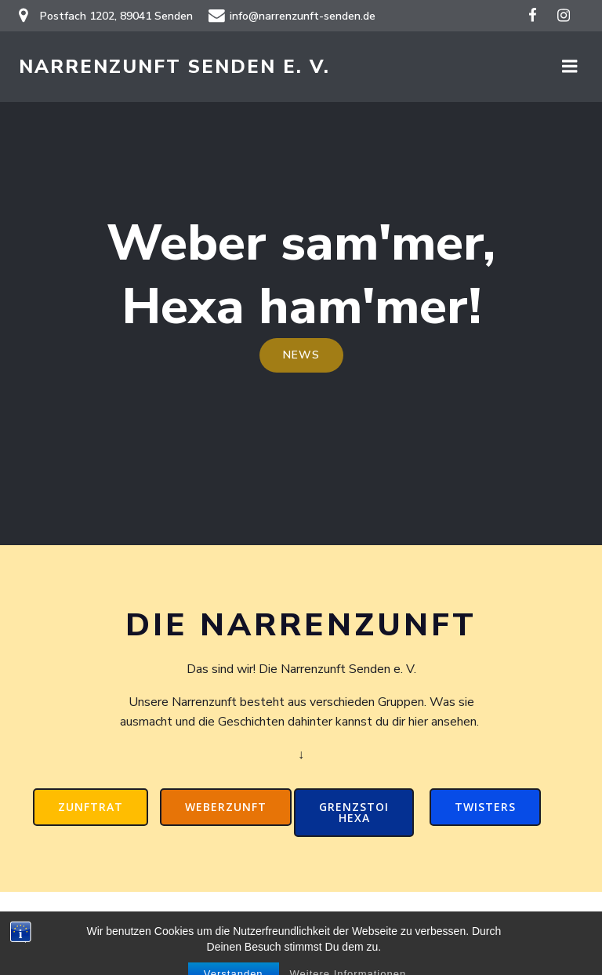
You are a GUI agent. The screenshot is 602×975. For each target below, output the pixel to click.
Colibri (502, 932)
